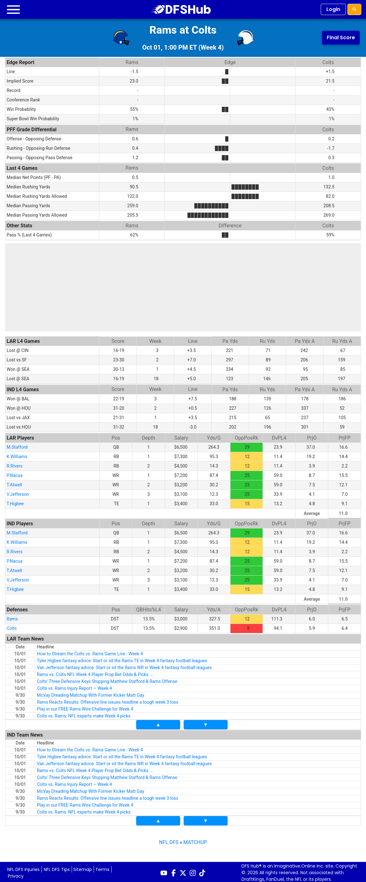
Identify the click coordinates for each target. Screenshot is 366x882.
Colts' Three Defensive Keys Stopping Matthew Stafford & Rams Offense (107, 679)
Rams (12, 617)
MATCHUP (195, 840)
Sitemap (82, 867)
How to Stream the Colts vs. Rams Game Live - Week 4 (90, 651)
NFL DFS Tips (57, 867)
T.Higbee (15, 501)
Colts (12, 626)
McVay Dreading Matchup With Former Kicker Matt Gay (90, 693)
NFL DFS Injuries (23, 867)
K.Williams (17, 454)
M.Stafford (17, 445)
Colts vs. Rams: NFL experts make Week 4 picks (83, 714)
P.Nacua (15, 473)
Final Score (341, 37)
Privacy (16, 874)
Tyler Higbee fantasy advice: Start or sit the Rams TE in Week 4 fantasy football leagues (122, 658)
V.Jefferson (18, 492)
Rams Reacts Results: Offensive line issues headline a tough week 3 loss (107, 700)
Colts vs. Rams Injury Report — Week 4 (74, 686)
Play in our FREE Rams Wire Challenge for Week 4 (85, 707)
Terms (102, 867)
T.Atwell (14, 482)
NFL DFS (169, 840)
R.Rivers (14, 464)
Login (333, 9)
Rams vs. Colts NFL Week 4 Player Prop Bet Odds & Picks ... (95, 672)
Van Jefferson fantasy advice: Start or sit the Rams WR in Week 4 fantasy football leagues (124, 665)
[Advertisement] (183, 287)
